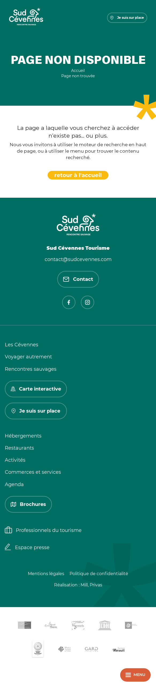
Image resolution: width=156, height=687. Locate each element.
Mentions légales (46, 573)
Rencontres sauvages (30, 369)
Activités (15, 460)
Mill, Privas (91, 584)
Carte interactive (36, 389)
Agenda (14, 484)
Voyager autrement (28, 357)
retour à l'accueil (78, 175)
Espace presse (27, 547)
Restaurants (19, 448)
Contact (78, 279)
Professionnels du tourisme (43, 530)
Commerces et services (33, 472)
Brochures (28, 504)
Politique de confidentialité (99, 573)
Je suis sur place (127, 18)
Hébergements (23, 436)
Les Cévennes (21, 345)
